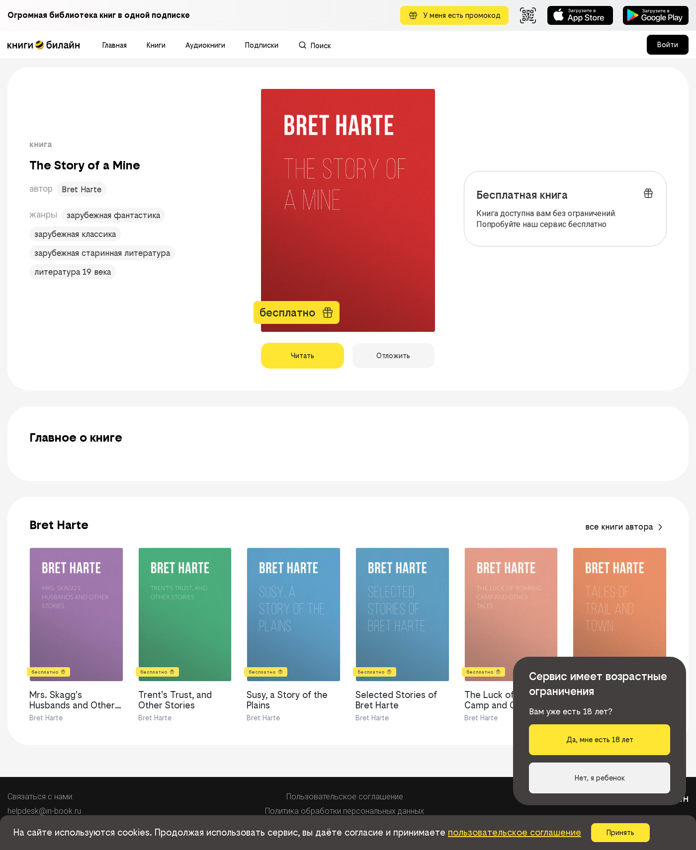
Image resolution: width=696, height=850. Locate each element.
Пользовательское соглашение (344, 796)
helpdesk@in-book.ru (44, 811)
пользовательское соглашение (514, 832)
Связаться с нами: (40, 796)
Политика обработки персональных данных (344, 811)
